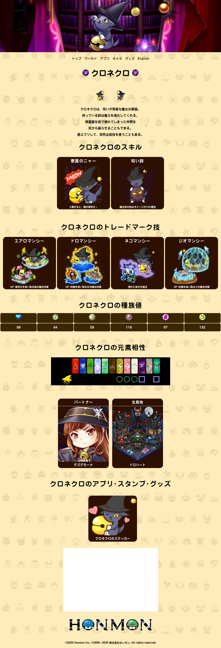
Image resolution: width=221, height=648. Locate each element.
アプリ (105, 58)
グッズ (130, 58)
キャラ (117, 58)
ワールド (90, 58)
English (143, 58)
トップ (76, 58)
